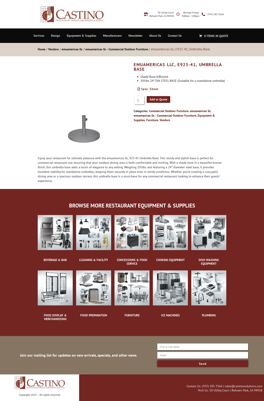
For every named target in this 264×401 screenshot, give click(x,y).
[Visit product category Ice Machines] (170, 293)
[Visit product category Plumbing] (208, 293)
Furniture (152, 120)
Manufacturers (112, 36)
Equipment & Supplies (81, 36)
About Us (155, 36)
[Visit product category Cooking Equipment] (170, 237)
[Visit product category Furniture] (132, 293)
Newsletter (135, 36)
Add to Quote (158, 99)
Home (41, 49)
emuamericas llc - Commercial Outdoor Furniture (116, 49)
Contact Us (175, 36)
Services (39, 36)
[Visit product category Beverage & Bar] (55, 237)
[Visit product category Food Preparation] (93, 293)
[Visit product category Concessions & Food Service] (132, 239)
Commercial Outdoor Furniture (169, 111)
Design (55, 36)
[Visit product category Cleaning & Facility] (93, 237)
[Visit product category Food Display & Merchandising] (55, 294)
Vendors (53, 49)
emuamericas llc (72, 49)
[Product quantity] (139, 100)
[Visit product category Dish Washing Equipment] (208, 239)
